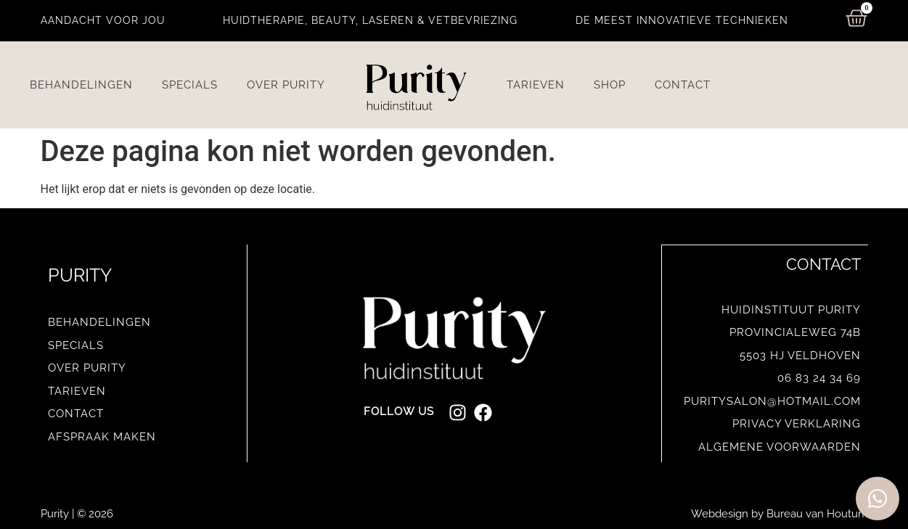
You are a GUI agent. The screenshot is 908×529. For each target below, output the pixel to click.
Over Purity (286, 84)
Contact (683, 84)
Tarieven (536, 84)
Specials (190, 84)
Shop (610, 84)
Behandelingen (81, 84)
